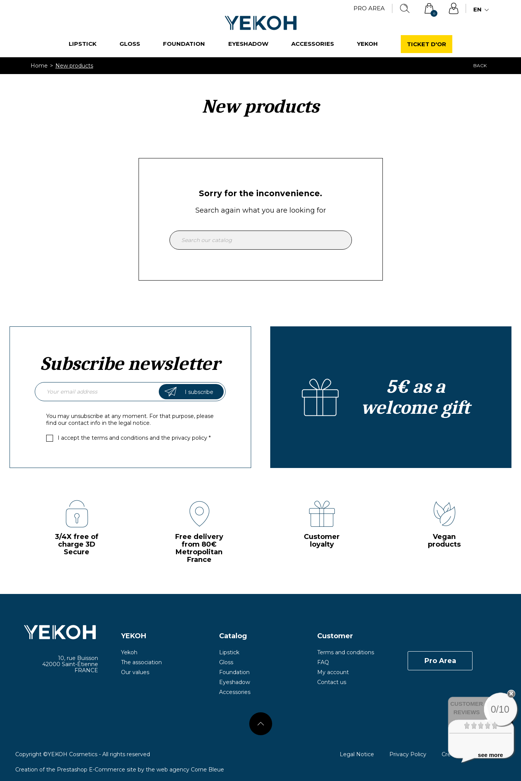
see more (490, 755)
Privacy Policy (407, 754)
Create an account (391, 397)
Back (480, 65)
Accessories (312, 43)
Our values (135, 672)
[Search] (260, 240)
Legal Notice (357, 754)
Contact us (331, 682)
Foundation (184, 43)
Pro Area (369, 8)
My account (333, 672)
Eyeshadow (248, 43)
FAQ (323, 662)
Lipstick (83, 43)
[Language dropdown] (481, 10)
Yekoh (367, 43)
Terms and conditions (345, 652)
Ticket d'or (426, 44)
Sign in (453, 8)
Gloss (129, 43)
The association (141, 662)
